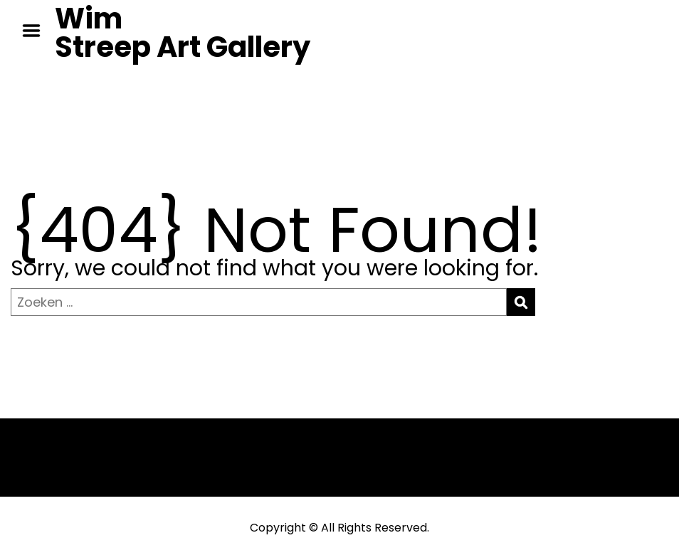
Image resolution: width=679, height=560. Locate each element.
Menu (36, 31)
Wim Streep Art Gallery (182, 32)
